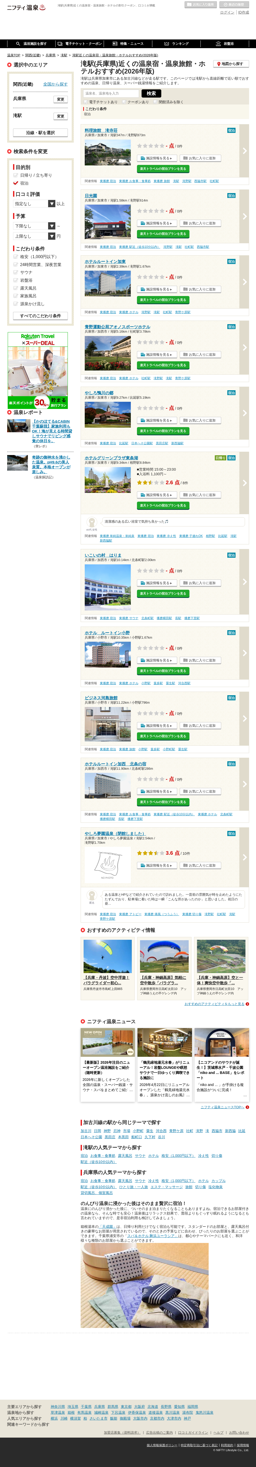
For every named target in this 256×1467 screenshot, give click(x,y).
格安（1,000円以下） (179, 1156)
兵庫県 (99, 1407)
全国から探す (55, 84)
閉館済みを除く (171, 102)
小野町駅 (169, 749)
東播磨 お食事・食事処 (135, 181)
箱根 (71, 1412)
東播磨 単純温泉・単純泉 (117, 536)
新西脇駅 (177, 443)
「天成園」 (107, 1227)
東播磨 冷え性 (166, 536)
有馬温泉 (84, 1412)
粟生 (149, 1131)
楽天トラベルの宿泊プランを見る (163, 169)
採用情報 (243, 1445)
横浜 (54, 1418)
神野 (107, 1131)
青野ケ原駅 (182, 312)
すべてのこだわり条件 (40, 316)
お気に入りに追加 (202, 158)
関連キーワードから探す (28, 1424)
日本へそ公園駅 (142, 443)
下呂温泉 (118, 1412)
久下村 (150, 1137)
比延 (242, 1131)
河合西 (161, 1131)
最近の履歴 (234, 4)
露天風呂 (125, 1156)
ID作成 (243, 12)
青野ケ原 (176, 1131)
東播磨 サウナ (128, 618)
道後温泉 (155, 1412)
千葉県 (86, 1407)
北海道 (152, 1407)
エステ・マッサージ (167, 1187)
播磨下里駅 (192, 618)
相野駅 (210, 536)
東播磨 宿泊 (108, 181)
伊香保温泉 (137, 1412)
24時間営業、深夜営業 (41, 264)
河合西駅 (184, 683)
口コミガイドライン (193, 1432)
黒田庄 (110, 1137)
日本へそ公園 (91, 1137)
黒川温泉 (172, 1412)
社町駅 (214, 181)
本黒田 (123, 1137)
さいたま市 (99, 1418)
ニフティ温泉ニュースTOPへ (222, 1107)
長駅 (178, 618)
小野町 (138, 1131)
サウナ (140, 1156)
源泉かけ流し (32, 304)
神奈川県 (58, 1407)
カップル (218, 1181)
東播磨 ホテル (128, 312)
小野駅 (146, 683)
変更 (60, 99)
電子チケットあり (103, 102)
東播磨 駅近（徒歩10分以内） (139, 247)
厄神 (117, 1131)
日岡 (97, 1131)
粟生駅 (170, 683)
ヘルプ (218, 1432)
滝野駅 (186, 181)
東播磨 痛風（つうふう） (161, 914)
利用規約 (227, 1445)
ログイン (227, 12)
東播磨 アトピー (130, 914)
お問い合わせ (239, 1432)
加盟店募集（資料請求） (122, 1432)
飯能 (113, 1418)
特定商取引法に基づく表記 (199, 1445)
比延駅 (123, 443)
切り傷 (216, 1156)
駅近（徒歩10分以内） (99, 1162)
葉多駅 (158, 683)
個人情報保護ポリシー (162, 1445)
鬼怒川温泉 (205, 1412)
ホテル (153, 1156)
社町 (189, 1131)
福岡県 (192, 1407)
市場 (126, 1131)
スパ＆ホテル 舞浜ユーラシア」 (152, 1236)
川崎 (64, 1418)
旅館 (189, 1187)
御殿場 (125, 1418)
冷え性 (203, 1156)
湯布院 (187, 1412)
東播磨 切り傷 (191, 914)
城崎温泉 (101, 1412)
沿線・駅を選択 (40, 132)
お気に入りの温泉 (201, 4)
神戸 (187, 1418)
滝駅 (176, 181)
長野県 (166, 1407)
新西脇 (230, 1131)
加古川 (86, 1131)
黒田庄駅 (162, 443)
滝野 (199, 1131)
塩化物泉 (215, 1187)
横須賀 (75, 1418)
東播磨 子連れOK (191, 536)
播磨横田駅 (164, 618)
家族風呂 (28, 296)
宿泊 (84, 1156)
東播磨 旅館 (162, 181)
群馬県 (113, 1407)
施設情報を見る (157, 158)
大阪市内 (140, 1418)
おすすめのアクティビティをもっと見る (214, 1004)
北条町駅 (147, 618)
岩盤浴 (26, 280)
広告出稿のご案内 (159, 1432)
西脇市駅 (200, 181)
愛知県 (179, 1407)
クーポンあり (138, 102)
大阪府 (139, 1407)
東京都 (126, 1407)
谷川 (161, 1137)
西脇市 (217, 1131)
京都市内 (157, 1418)
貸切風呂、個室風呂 (97, 1193)
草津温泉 (58, 1412)
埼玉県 (73, 1407)
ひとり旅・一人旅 (133, 1187)
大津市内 (174, 1418)
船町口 (136, 1137)
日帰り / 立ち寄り (36, 175)
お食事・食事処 (102, 1156)
